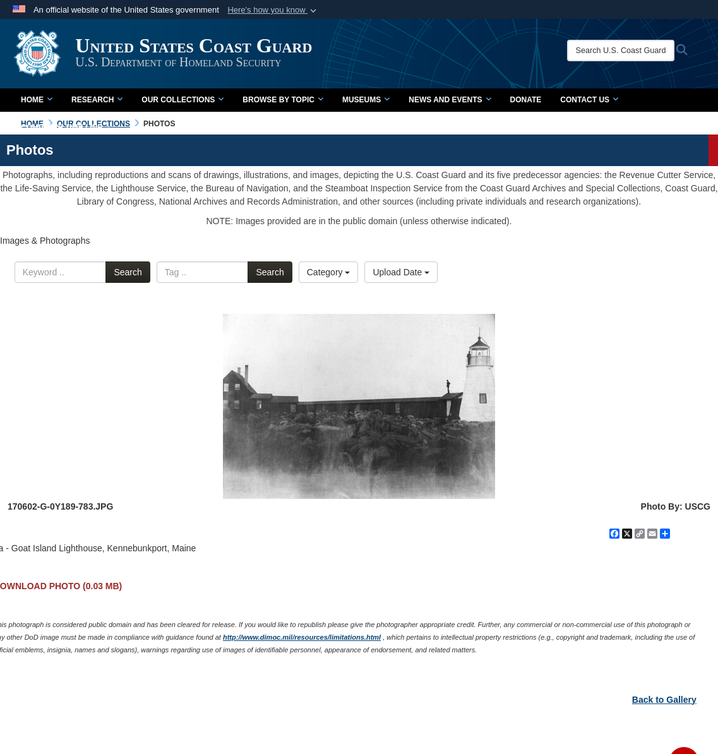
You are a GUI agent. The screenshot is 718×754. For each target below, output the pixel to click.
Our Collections (182, 99)
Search (127, 272)
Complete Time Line (66, 127)
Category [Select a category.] (328, 272)
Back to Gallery (664, 700)
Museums (366, 99)
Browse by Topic (282, 99)
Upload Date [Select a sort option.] (401, 272)
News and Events (450, 99)
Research (97, 99)
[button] (273, 10)
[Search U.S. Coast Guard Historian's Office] (622, 50)
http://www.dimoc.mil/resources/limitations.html (302, 637)
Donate (526, 99)
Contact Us (589, 99)
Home (36, 99)
